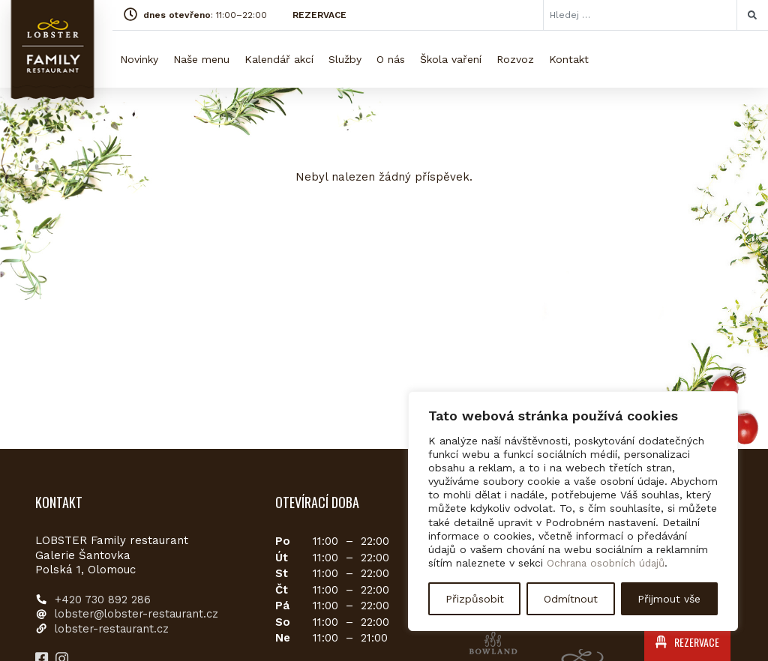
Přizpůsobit (475, 599)
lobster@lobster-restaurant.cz (139, 614)
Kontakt (569, 59)
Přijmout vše (669, 599)
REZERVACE (319, 15)
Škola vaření (451, 59)
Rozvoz (515, 59)
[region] (573, 511)
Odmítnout (571, 599)
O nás (390, 59)
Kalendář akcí (279, 59)
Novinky (139, 59)
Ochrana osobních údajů (608, 564)
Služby (345, 59)
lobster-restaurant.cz (114, 629)
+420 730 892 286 (103, 599)
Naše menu (201, 59)
